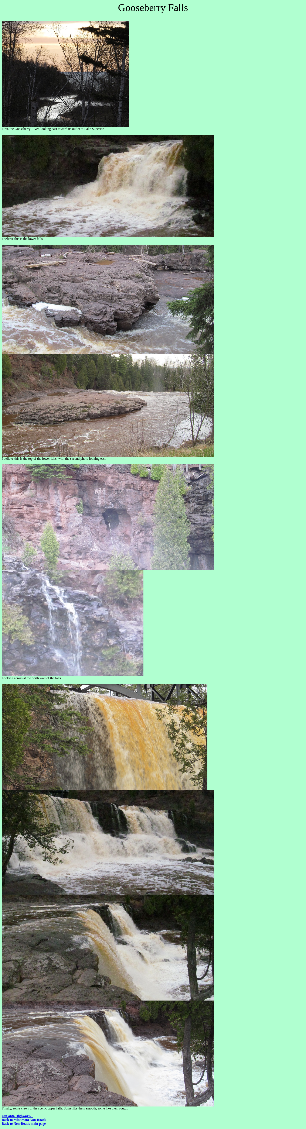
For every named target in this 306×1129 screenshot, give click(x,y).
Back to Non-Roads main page (24, 1123)
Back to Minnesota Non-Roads (24, 1120)
